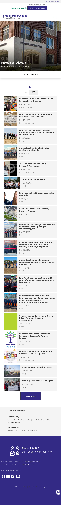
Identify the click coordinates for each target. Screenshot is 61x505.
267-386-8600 (14, 470)
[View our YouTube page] (18, 477)
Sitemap (31, 487)
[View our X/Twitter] (13, 477)
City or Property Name (36, 5)
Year (26, 92)
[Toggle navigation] (54, 17)
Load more (30, 396)
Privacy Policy (40, 487)
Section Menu (30, 74)
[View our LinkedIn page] (8, 477)
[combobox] (37, 8)
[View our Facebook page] (3, 477)
